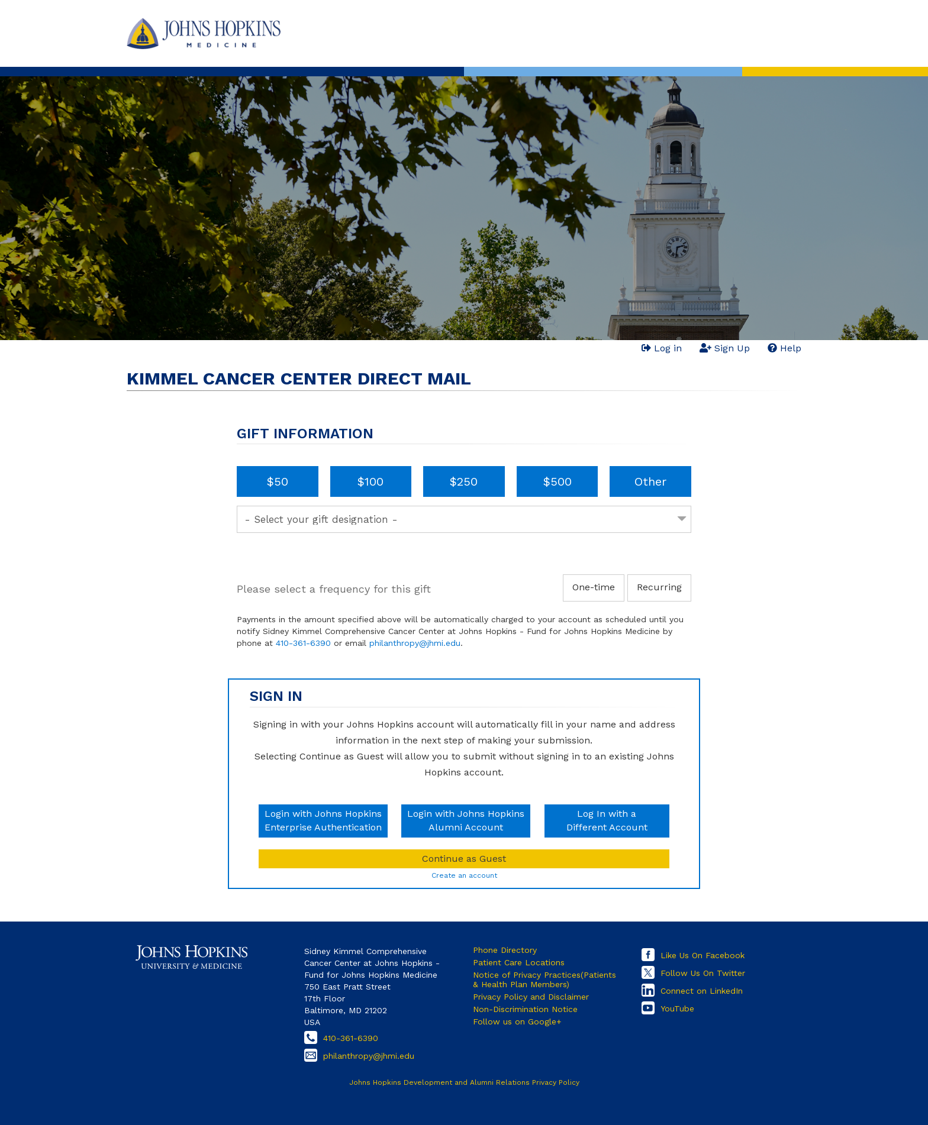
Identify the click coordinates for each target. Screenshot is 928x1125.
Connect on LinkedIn (701, 990)
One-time (593, 587)
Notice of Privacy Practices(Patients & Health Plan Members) (544, 979)
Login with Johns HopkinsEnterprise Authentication (323, 820)
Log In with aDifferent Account (606, 820)
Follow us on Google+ (517, 1021)
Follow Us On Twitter (702, 973)
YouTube (677, 1008)
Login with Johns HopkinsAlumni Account (465, 820)
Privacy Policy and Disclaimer (531, 996)
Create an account (464, 875)
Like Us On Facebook (702, 955)
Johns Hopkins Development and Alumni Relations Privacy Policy (464, 1082)
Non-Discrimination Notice (525, 1009)
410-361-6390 (303, 643)
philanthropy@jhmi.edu (414, 643)
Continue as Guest (464, 858)
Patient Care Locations (519, 962)
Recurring (659, 587)
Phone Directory (505, 950)
